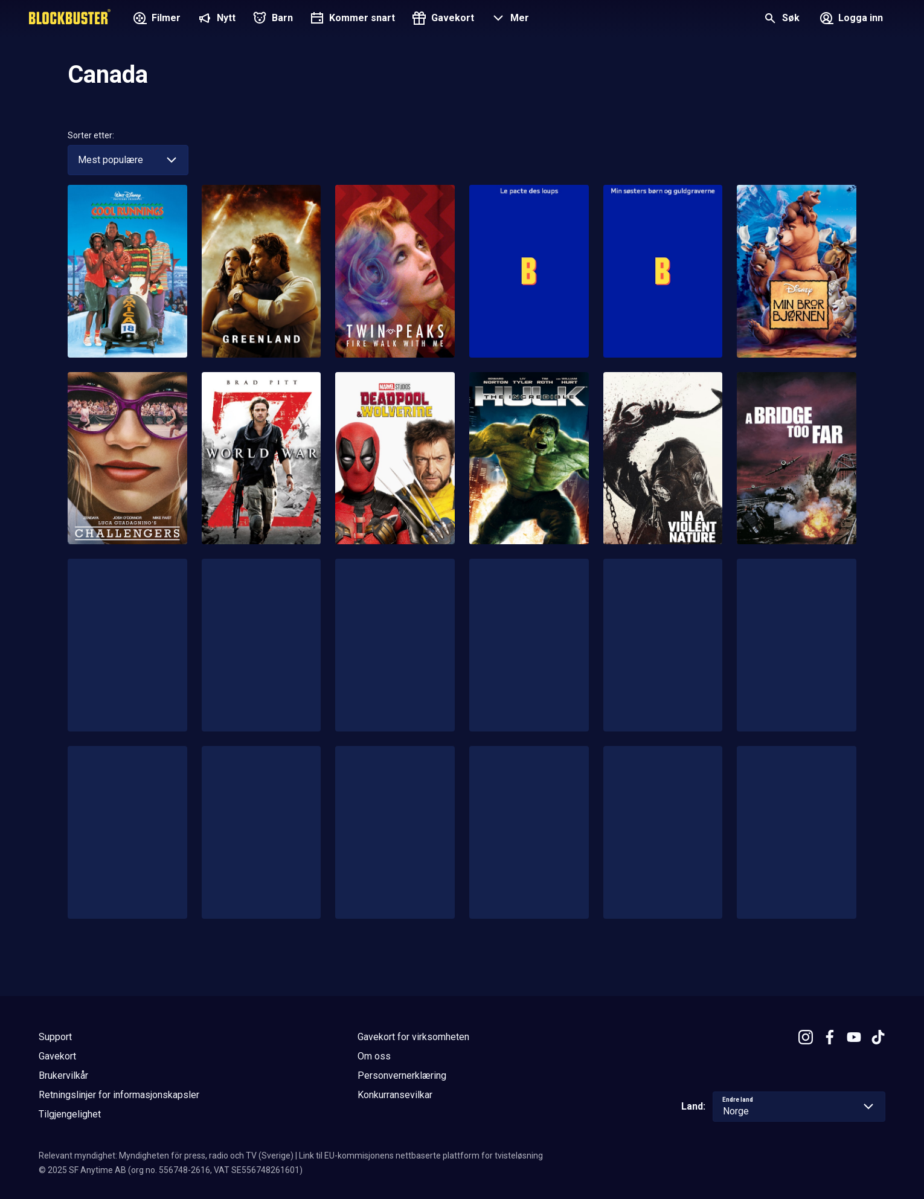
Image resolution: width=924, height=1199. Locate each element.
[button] (509, 19)
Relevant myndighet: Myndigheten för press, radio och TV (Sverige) (166, 1155)
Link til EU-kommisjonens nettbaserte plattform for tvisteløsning (421, 1155)
